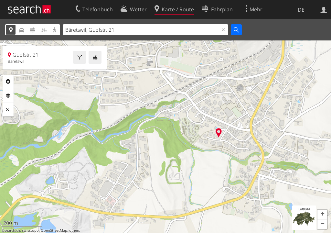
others (74, 230)
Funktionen (8, 109)
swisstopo (30, 230)
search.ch (12, 230)
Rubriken (8, 81)
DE (301, 9)
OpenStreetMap (54, 230)
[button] (322, 214)
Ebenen (8, 96)
